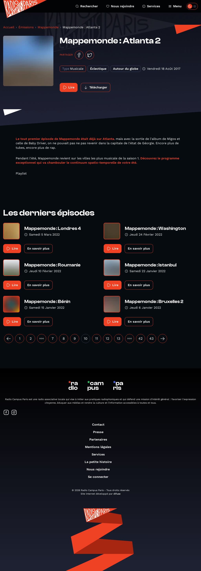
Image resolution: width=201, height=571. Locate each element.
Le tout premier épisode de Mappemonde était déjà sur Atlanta (65, 139)
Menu (175, 6)
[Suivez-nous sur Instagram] (14, 412)
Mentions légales (100, 447)
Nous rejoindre (120, 6)
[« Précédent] (8, 338)
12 (107, 338)
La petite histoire (100, 462)
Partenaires (100, 439)
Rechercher (87, 6)
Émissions (26, 27)
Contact (100, 424)
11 (96, 338)
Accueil (8, 27)
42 (140, 338)
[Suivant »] (162, 338)
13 (118, 338)
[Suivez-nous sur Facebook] (6, 412)
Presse (100, 432)
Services (151, 6)
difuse (117, 493)
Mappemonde (48, 27)
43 (151, 338)
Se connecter (100, 477)
